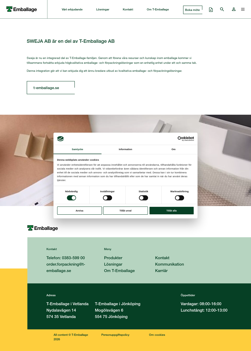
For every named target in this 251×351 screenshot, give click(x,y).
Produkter (113, 257)
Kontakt (128, 9)
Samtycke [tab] (77, 149)
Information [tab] (125, 149)
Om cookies (157, 334)
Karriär (161, 270)
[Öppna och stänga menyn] (242, 9)
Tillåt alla (171, 210)
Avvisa (79, 210)
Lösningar (102, 9)
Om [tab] (173, 149)
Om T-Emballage (158, 9)
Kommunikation (169, 264)
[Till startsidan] (139, 228)
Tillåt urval (126, 210)
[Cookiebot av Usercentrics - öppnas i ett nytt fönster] (180, 138)
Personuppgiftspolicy (115, 334)
